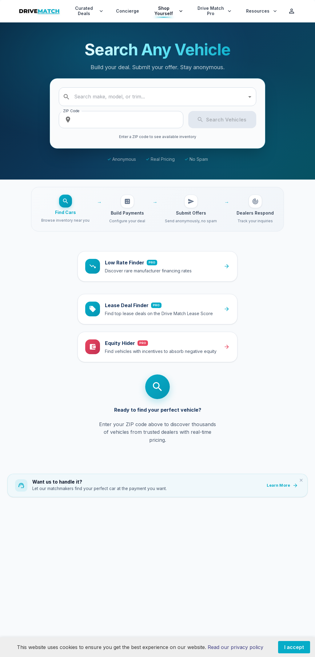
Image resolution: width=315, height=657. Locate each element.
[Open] (249, 97)
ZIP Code (71, 111)
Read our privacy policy (235, 647)
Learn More (282, 485)
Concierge (127, 11)
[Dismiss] (301, 480)
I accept (294, 647)
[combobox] (158, 96)
